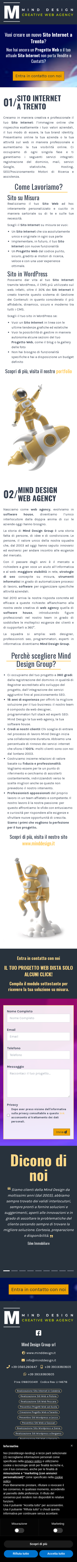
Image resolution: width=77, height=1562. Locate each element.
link (62, 1113)
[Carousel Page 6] (46, 1270)
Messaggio (15, 1067)
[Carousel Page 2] (14, 1270)
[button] (71, 1445)
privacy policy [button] (33, 1461)
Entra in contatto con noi (38, 76)
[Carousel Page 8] (62, 1270)
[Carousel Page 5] (38, 1270)
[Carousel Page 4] (30, 1270)
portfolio (64, 371)
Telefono (14, 1048)
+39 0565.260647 (21, 1367)
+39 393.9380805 (55, 1367)
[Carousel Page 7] (54, 1270)
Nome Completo (20, 1011)
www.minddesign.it (38, 843)
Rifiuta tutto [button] (21, 1553)
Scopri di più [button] (38, 1544)
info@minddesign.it (38, 1360)
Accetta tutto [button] (56, 1553)
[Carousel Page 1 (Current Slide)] (6, 1270)
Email (11, 1030)
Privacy (12, 1105)
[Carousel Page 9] (70, 1270)
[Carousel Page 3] (22, 1270)
